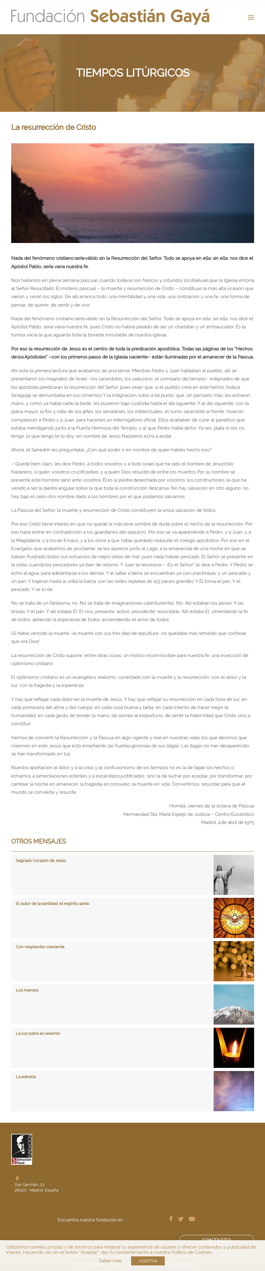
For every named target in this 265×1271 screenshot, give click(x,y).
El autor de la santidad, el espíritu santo (52, 903)
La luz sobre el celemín (38, 1033)
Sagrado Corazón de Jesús (41, 860)
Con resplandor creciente (40, 947)
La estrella (26, 1076)
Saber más (110, 1260)
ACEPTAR (148, 1261)
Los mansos (27, 990)
